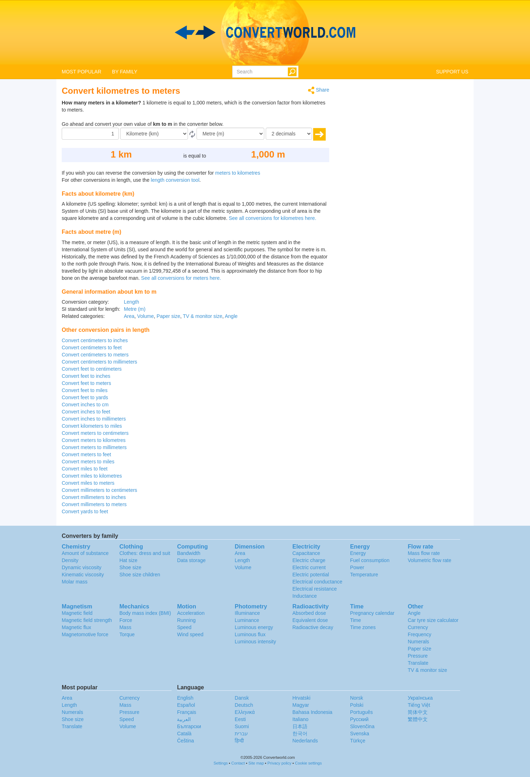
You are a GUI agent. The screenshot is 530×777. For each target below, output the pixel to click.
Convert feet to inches (86, 376)
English (185, 698)
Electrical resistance (314, 589)
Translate (418, 663)
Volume (145, 316)
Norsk (356, 698)
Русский (359, 719)
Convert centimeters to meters (95, 354)
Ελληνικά (245, 712)
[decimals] (289, 134)
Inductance (304, 596)
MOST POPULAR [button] (81, 71)
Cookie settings (308, 763)
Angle (231, 316)
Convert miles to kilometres (92, 476)
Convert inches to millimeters (94, 419)
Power (357, 567)
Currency (418, 627)
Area (129, 316)
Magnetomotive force (85, 634)
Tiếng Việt (419, 705)
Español (186, 705)
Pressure (418, 656)
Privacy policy (279, 763)
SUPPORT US (452, 71)
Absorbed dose (309, 613)
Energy (358, 553)
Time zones (363, 627)
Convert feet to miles (84, 390)
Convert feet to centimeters (92, 369)
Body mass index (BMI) (145, 613)
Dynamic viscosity (81, 567)
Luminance (247, 620)
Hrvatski (301, 698)
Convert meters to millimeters (94, 447)
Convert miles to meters (88, 483)
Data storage (191, 560)
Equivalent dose (310, 620)
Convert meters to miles (88, 461)
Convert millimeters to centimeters (99, 490)
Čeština (185, 740)
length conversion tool (175, 180)
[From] (154, 134)
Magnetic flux (76, 627)
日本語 (299, 726)
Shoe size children (139, 574)
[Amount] (90, 134)
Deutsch (244, 705)
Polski (356, 705)
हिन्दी (239, 740)
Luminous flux (250, 634)
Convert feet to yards (85, 397)
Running (186, 620)
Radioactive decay (312, 627)
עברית (241, 733)
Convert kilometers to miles (92, 426)
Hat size (128, 560)
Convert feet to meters (86, 383)
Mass (125, 627)
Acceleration (190, 613)
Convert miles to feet (84, 469)
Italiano (300, 719)
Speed (184, 627)
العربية (184, 719)
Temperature (364, 574)
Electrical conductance (317, 582)
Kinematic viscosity (83, 574)
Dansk (242, 698)
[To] (230, 134)
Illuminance (247, 613)
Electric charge (309, 560)
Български (189, 726)
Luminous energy (254, 627)
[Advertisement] (404, 136)
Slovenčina (362, 726)
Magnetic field (77, 613)
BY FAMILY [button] (124, 71)
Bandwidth (188, 553)
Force (125, 620)
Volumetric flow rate (429, 560)
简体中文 (418, 712)
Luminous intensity (255, 641)
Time (355, 620)
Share (318, 90)
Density (70, 560)
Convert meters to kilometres (94, 440)
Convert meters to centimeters (95, 433)
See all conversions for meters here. (181, 278)
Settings (221, 763)
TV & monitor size (202, 316)
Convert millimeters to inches (94, 497)
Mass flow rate (424, 553)
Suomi (242, 726)
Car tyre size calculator (433, 620)
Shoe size (130, 567)
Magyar (300, 705)
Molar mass (74, 582)
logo (265, 32)
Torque (127, 634)
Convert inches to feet (86, 412)
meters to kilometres (237, 173)
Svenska (359, 733)
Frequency (419, 634)
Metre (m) (135, 309)
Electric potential (310, 574)
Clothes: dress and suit (144, 553)
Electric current (309, 567)
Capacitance (306, 553)
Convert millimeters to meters (94, 504)
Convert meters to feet (86, 454)
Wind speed (190, 634)
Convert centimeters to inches (95, 340)
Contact (238, 763)
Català (184, 733)
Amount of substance (85, 553)
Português (361, 712)
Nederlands (305, 740)
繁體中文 (418, 719)
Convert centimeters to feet (92, 347)
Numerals (418, 641)
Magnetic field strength (87, 620)
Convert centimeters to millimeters (99, 362)
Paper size (168, 316)
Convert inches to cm (85, 404)
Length (131, 302)
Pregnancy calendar (372, 613)
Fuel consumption (369, 560)
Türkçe (357, 740)
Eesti (240, 719)
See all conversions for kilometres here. (272, 218)
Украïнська (420, 698)
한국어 (299, 733)
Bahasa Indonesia (312, 712)
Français (186, 712)
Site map (256, 763)
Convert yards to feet (85, 511)
